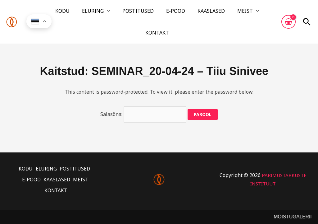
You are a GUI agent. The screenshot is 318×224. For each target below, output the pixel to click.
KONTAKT (245, 13)
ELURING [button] (91, 13)
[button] (307, 13)
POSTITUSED (129, 13)
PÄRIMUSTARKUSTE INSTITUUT (263, 161)
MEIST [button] (214, 13)
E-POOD (159, 13)
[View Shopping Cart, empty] (288, 13)
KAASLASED (187, 13)
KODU (68, 13)
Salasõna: (143, 96)
